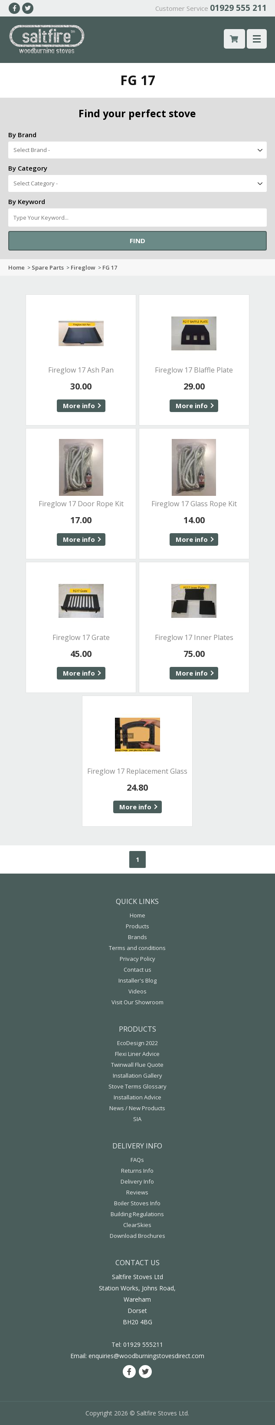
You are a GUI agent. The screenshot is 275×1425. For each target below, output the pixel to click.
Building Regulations (137, 1214)
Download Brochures (137, 1236)
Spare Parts (48, 267)
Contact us (137, 969)
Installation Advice (137, 1097)
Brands (137, 937)
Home (16, 267)
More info (79, 405)
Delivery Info (137, 1181)
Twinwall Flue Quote (137, 1065)
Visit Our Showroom (137, 1002)
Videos (137, 991)
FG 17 (109, 267)
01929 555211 (143, 1344)
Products (137, 926)
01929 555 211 (238, 7)
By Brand (22, 134)
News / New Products (137, 1108)
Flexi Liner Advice (137, 1054)
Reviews (137, 1192)
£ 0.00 (233, 39)
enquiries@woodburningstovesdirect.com (146, 1356)
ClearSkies (137, 1225)
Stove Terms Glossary (137, 1086)
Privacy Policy (137, 959)
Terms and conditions (137, 948)
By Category (27, 168)
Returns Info (137, 1170)
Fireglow (83, 267)
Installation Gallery (137, 1075)
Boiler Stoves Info (137, 1203)
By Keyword (26, 201)
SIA (137, 1119)
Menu (257, 39)
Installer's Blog (137, 980)
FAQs (137, 1160)
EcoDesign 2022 (137, 1043)
